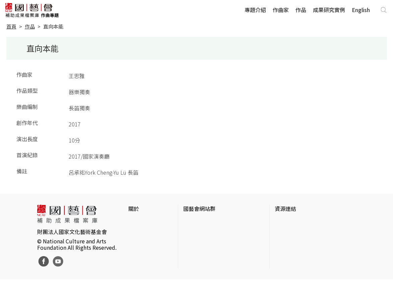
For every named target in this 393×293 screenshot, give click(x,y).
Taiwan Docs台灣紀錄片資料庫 (311, 276)
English (361, 10)
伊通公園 (285, 233)
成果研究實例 (329, 10)
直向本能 (53, 26)
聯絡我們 (139, 243)
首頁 (11, 26)
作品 (301, 10)
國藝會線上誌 (199, 233)
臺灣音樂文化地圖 (296, 254)
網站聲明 (139, 233)
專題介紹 (255, 10)
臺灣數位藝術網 (293, 243)
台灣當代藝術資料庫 (299, 222)
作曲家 (281, 10)
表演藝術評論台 (202, 243)
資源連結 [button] (285, 208)
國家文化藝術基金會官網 (212, 222)
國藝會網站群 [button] (199, 208)
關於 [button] (133, 208)
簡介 (133, 222)
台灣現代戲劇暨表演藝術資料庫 (312, 265)
